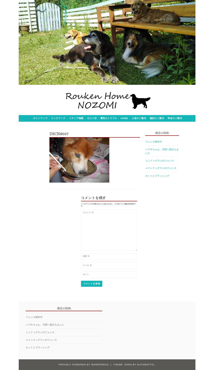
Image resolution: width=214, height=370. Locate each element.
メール (87, 265)
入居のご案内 (139, 118)
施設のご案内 (157, 118)
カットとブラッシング (157, 175)
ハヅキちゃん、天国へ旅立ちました (45, 324)
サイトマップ (40, 118)
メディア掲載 (76, 118)
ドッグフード (58, 118)
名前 (86, 256)
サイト (86, 274)
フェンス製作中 (153, 141)
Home (124, 118)
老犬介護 (92, 118)
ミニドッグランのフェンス (159, 160)
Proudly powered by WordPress (84, 364)
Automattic (146, 364)
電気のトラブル (108, 118)
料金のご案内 (175, 118)
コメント (88, 212)
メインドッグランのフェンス (160, 168)
